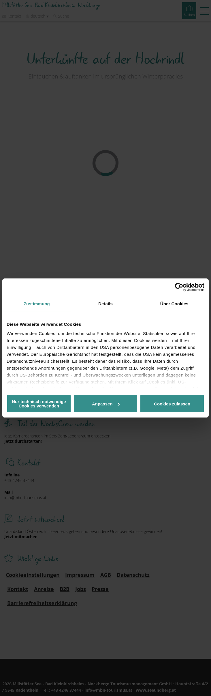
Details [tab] (105, 303)
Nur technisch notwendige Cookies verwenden (39, 403)
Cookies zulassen (172, 403)
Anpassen (106, 403)
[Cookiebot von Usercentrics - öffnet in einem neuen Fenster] (179, 287)
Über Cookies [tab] (174, 303)
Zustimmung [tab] (37, 303)
